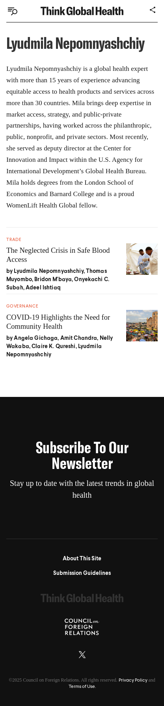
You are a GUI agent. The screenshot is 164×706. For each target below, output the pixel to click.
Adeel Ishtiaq (43, 288)
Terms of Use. (82, 686)
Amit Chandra (78, 338)
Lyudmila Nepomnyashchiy (48, 271)
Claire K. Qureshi (53, 346)
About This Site (82, 558)
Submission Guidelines (82, 573)
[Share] (153, 10)
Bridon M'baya (53, 279)
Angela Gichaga (36, 338)
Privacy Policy (133, 680)
